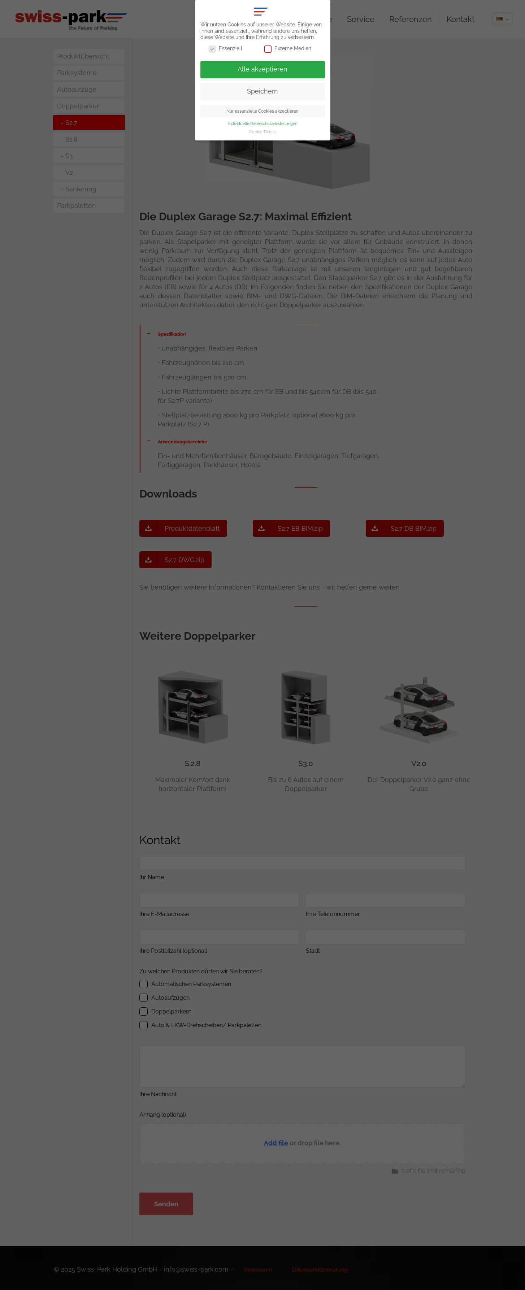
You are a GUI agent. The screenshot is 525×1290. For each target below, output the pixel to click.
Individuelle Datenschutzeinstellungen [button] (262, 123)
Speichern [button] (262, 91)
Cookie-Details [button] (262, 132)
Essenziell (225, 48)
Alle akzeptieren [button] (262, 69)
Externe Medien (287, 48)
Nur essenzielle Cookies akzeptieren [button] (262, 111)
